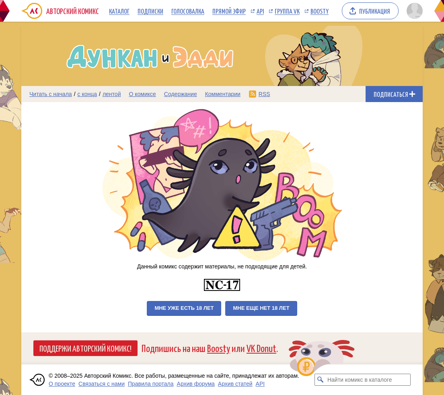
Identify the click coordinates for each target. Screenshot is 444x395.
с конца (87, 94)
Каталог (119, 10)
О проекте (62, 384)
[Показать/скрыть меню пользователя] (413, 11)
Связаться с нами (101, 384)
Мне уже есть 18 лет (184, 308)
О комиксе (142, 94)
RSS (264, 94)
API (260, 10)
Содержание (180, 94)
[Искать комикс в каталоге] (320, 379)
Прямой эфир (229, 10)
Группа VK (287, 10)
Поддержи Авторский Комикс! (85, 348)
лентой (112, 94)
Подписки (150, 10)
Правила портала (151, 384)
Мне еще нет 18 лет (261, 308)
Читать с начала (50, 94)
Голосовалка (187, 10)
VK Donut (261, 348)
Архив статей (235, 384)
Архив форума (196, 384)
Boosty (319, 10)
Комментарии (222, 94)
